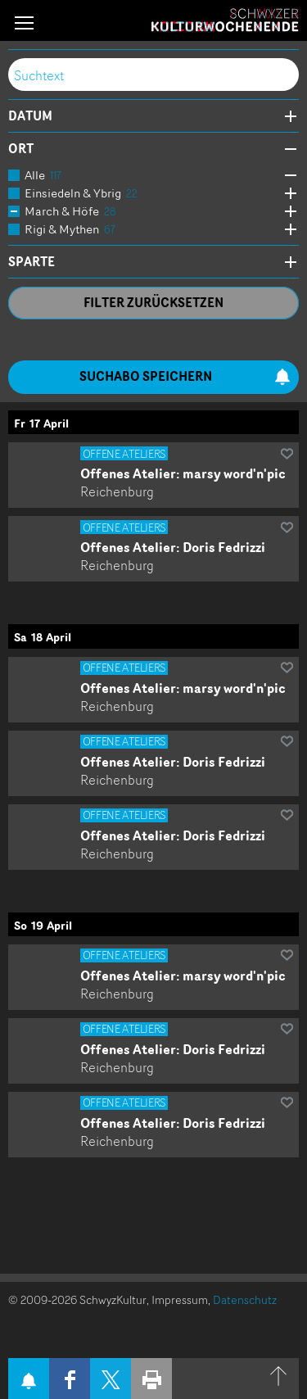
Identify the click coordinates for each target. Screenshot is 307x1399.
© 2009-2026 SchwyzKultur (77, 1299)
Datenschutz (245, 1299)
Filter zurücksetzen (153, 302)
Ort (21, 149)
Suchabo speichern (185, 376)
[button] (24, 22)
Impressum (179, 1299)
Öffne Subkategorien (286, 175)
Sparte (31, 262)
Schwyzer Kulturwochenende (225, 20)
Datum (30, 116)
